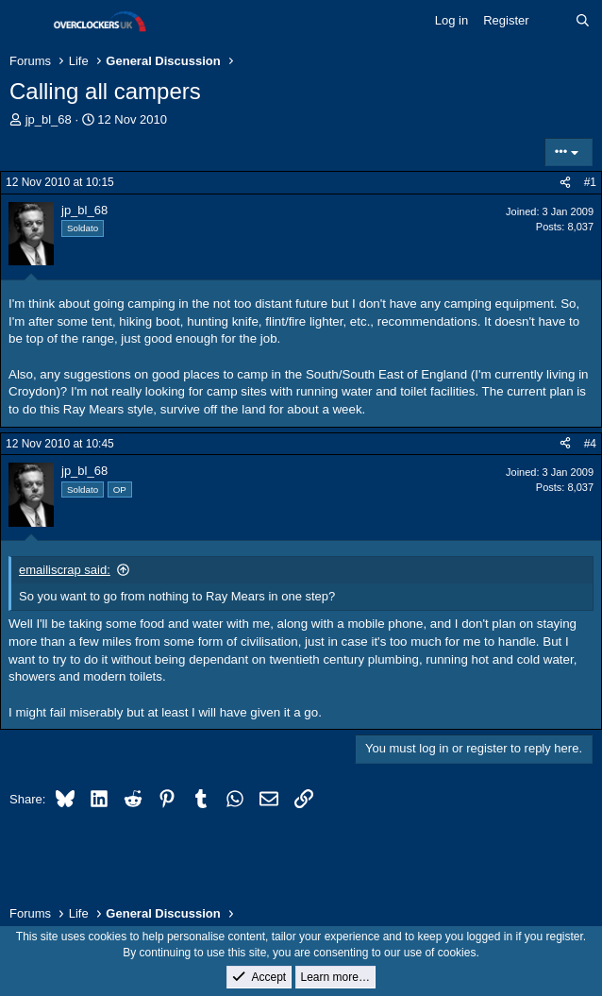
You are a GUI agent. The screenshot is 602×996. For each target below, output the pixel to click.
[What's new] (552, 21)
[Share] (565, 183)
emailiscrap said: (64, 570)
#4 (590, 443)
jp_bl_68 (48, 119)
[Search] (582, 21)
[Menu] (26, 22)
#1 (590, 182)
